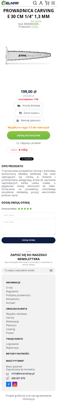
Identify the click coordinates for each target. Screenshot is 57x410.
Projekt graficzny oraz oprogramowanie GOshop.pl (28, 397)
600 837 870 (18, 378)
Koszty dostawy (31, 105)
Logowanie (12, 344)
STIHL (34, 26)
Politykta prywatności (18, 295)
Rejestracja (12, 347)
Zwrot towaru (31, 113)
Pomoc (10, 333)
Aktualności (12, 299)
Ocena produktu (9, 208)
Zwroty (10, 317)
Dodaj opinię (28, 240)
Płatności (11, 325)
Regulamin (12, 291)
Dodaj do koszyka (28, 135)
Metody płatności (30, 120)
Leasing (10, 329)
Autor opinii (9, 215)
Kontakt (10, 303)
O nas (9, 287)
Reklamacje (12, 321)
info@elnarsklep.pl (23, 373)
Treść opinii (9, 222)
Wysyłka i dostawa (16, 314)
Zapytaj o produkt (30, 143)
